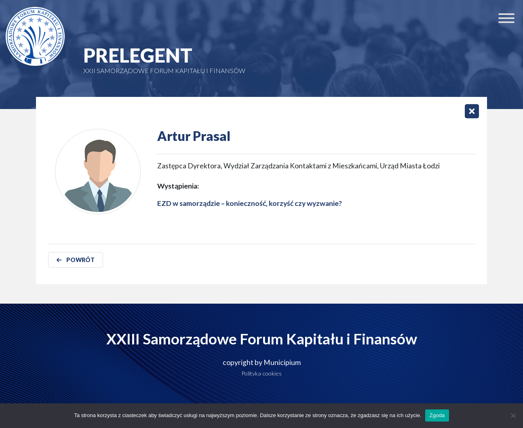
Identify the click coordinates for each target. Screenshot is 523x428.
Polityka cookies (261, 373)
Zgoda (437, 415)
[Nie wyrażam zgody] (513, 415)
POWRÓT (76, 259)
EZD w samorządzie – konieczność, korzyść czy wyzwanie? (249, 203)
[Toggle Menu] (506, 18)
